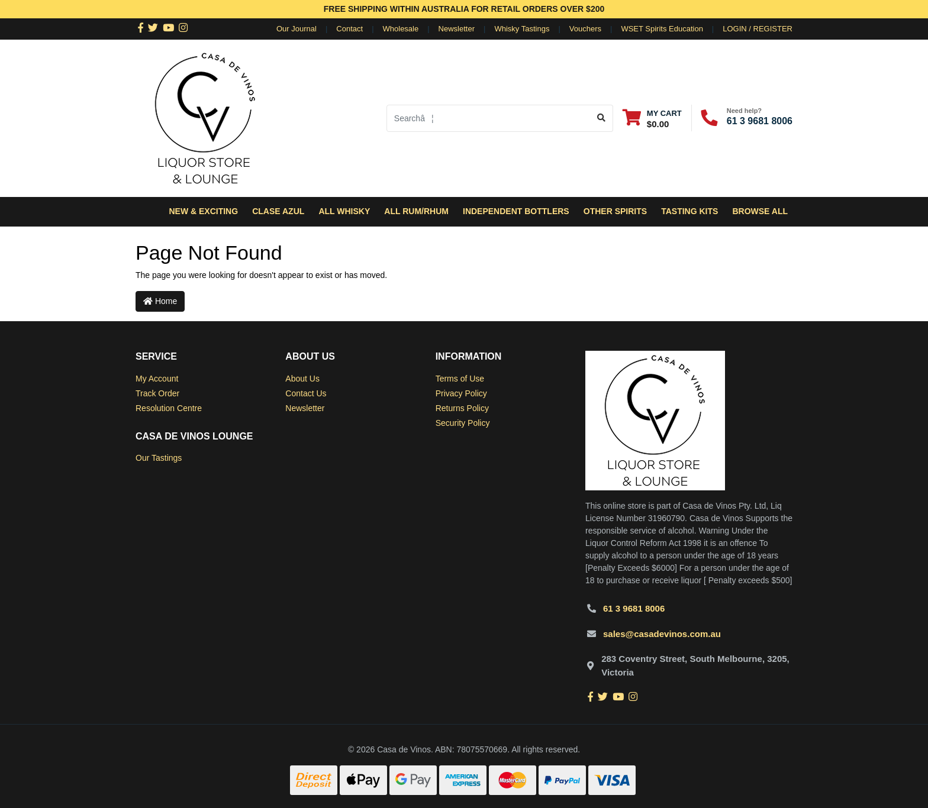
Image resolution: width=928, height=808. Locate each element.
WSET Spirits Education (662, 28)
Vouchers (585, 28)
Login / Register (757, 28)
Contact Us (305, 393)
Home (160, 301)
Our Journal (296, 28)
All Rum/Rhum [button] (416, 211)
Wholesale (401, 28)
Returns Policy (462, 408)
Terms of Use (460, 378)
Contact (349, 28)
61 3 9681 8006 (759, 121)
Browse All (760, 211)
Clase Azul (278, 211)
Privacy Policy (461, 393)
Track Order (157, 393)
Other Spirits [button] (615, 211)
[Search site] (601, 118)
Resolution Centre (169, 408)
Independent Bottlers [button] (516, 211)
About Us (302, 378)
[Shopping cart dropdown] (652, 118)
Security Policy (463, 423)
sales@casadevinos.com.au (662, 634)
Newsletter (457, 28)
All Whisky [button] (344, 211)
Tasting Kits (689, 211)
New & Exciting (203, 211)
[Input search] (488, 118)
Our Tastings (159, 458)
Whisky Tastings (521, 28)
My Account (157, 378)
